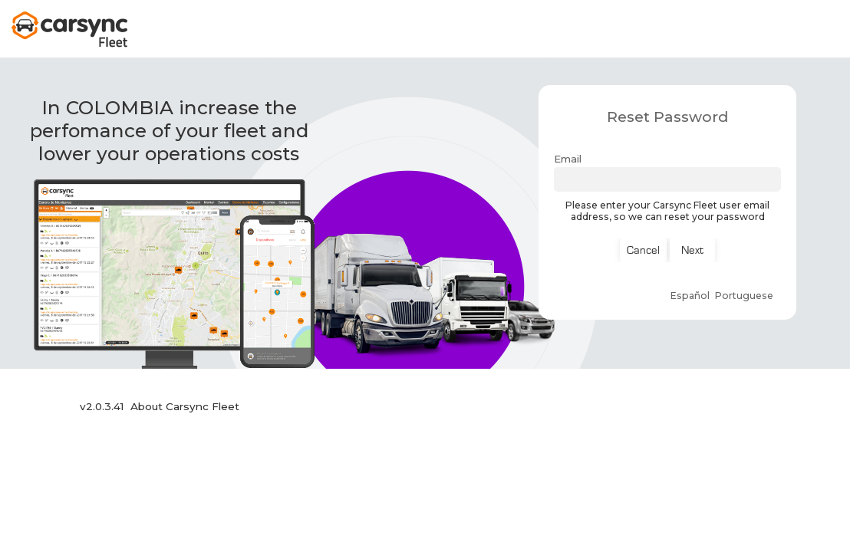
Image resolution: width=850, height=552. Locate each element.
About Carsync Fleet (184, 406)
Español (690, 295)
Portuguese (744, 295)
